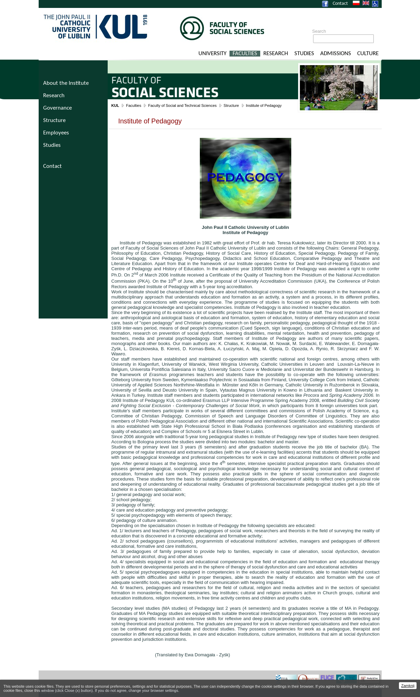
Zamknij (407, 686)
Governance (57, 108)
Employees (56, 133)
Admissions (335, 54)
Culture (368, 54)
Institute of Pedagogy (264, 105)
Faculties (245, 54)
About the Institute (66, 83)
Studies (304, 54)
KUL (115, 105)
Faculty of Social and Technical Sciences (182, 105)
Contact (340, 3)
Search (319, 31)
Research (275, 54)
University (212, 54)
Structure (231, 105)
